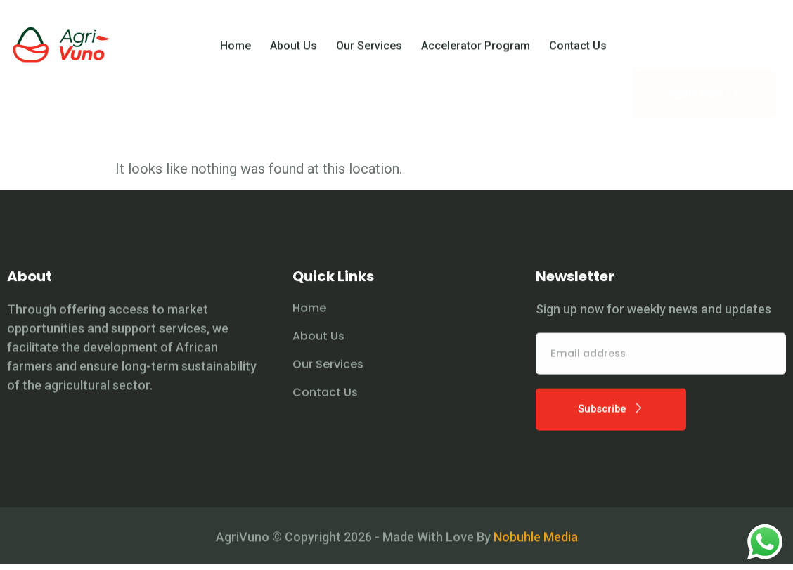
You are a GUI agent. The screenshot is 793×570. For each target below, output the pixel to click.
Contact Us (578, 51)
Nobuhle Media (536, 550)
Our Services (369, 51)
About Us (293, 51)
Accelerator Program (475, 51)
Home (235, 51)
